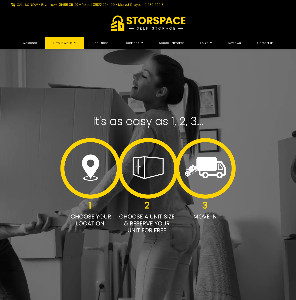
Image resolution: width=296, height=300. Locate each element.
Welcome (29, 43)
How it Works (64, 43)
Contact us (265, 43)
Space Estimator (171, 43)
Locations (134, 43)
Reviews (234, 43)
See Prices (100, 43)
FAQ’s (206, 43)
